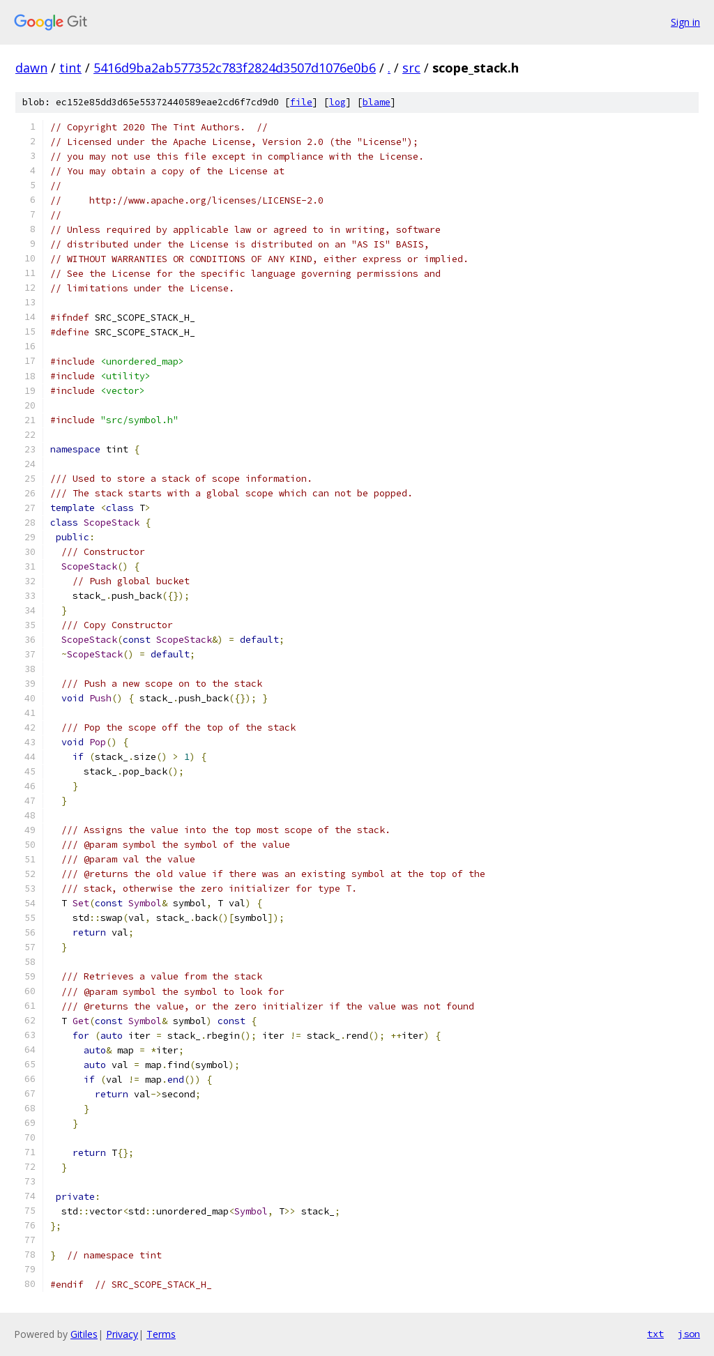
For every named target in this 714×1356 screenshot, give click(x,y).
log (337, 102)
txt (655, 1333)
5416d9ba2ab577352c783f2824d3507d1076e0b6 (234, 67)
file (301, 102)
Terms (161, 1334)
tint (70, 67)
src (411, 67)
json (689, 1333)
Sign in (685, 22)
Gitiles (84, 1334)
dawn (31, 67)
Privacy (122, 1334)
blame (376, 102)
